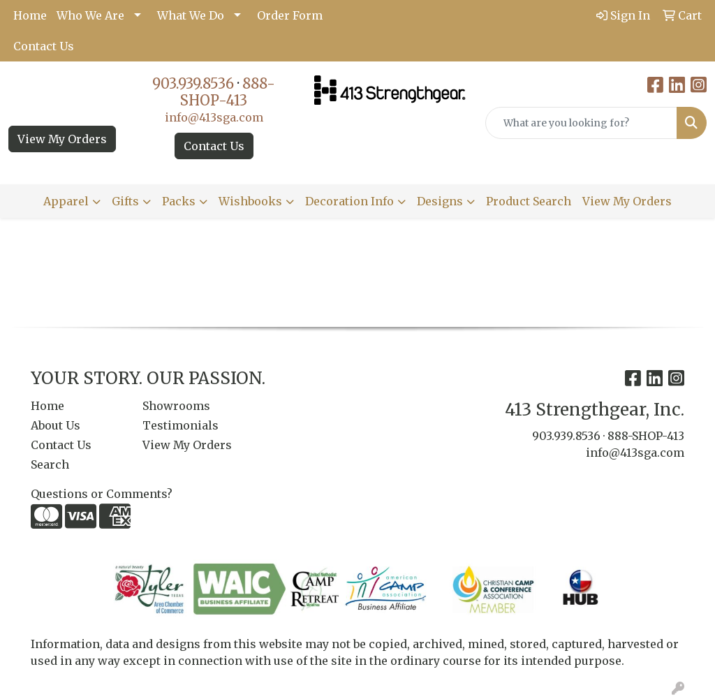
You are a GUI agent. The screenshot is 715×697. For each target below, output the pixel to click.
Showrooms (176, 406)
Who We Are (90, 15)
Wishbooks (250, 201)
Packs (179, 201)
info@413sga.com (214, 117)
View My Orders (62, 139)
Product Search (528, 201)
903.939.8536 (193, 83)
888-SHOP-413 (227, 92)
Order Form (290, 15)
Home (30, 15)
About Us (55, 425)
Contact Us (43, 46)
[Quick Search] (581, 123)
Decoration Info (349, 201)
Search (50, 464)
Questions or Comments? (101, 494)
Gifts (125, 201)
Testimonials (180, 425)
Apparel (66, 201)
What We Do (190, 15)
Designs (440, 201)
